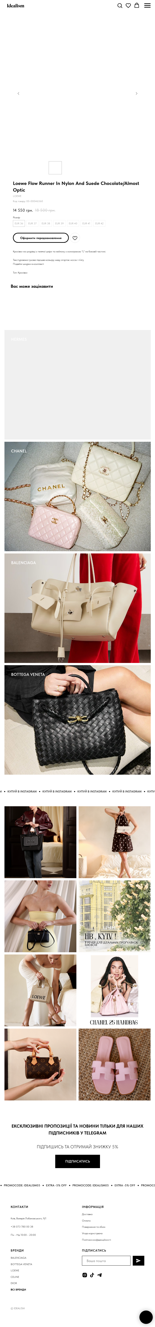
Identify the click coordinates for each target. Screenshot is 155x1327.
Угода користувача (92, 1233)
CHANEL (19, 451)
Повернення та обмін (93, 1226)
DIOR (14, 1283)
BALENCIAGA (23, 562)
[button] (119, 5)
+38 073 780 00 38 (22, 1226)
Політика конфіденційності (96, 1239)
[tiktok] (92, 1275)
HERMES (19, 339)
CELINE (15, 1276)
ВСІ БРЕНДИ (18, 1289)
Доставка (87, 1214)
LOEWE (15, 1270)
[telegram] (99, 1275)
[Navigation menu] (147, 5)
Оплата (86, 1220)
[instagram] (85, 1275)
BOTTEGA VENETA (28, 674)
